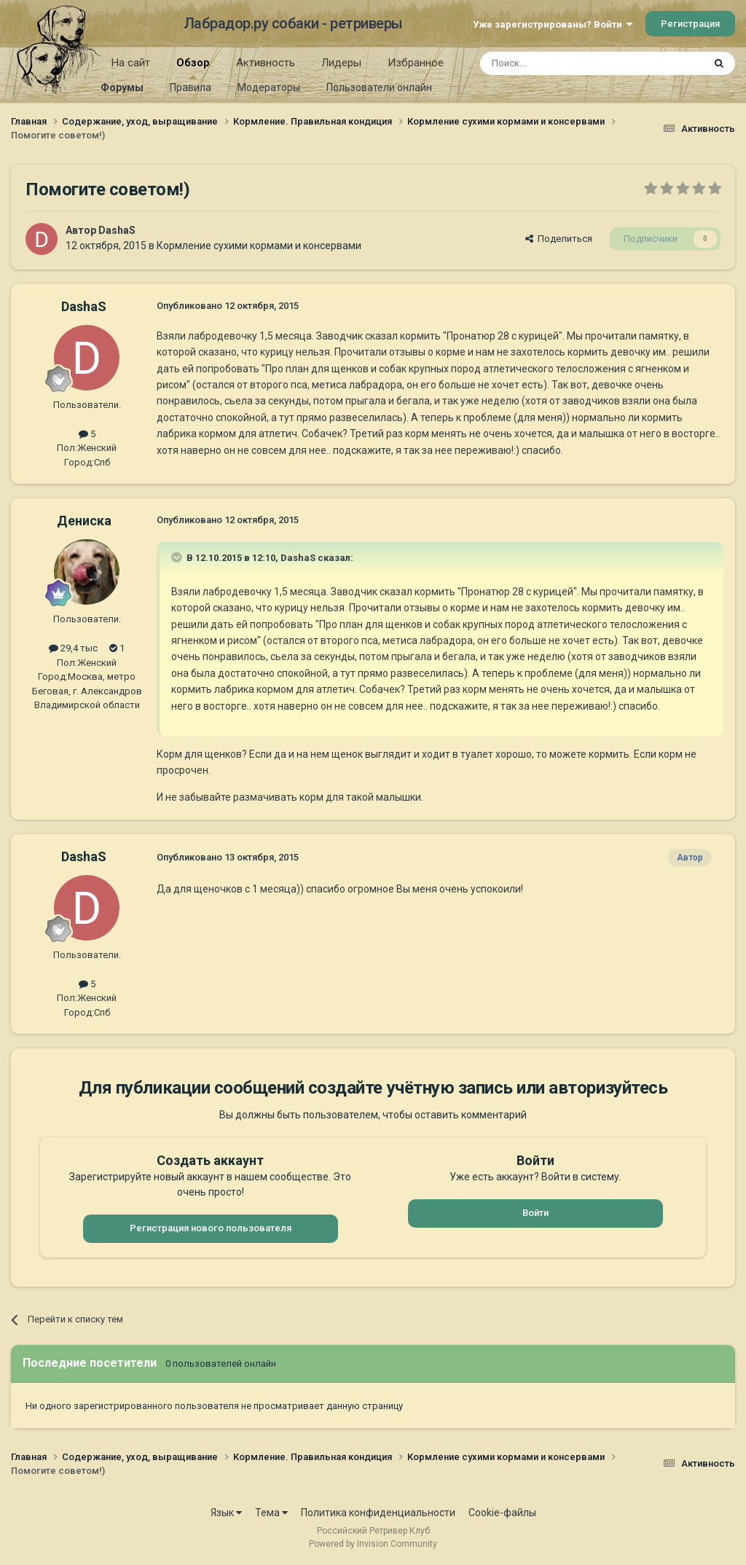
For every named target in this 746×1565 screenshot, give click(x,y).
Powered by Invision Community (373, 1544)
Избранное (416, 62)
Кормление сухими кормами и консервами (259, 245)
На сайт (130, 62)
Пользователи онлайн (379, 87)
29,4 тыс (73, 648)
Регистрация (690, 23)
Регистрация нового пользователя (210, 1228)
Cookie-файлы (502, 1512)
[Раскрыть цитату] (177, 557)
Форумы (122, 87)
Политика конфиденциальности (378, 1512)
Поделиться (558, 238)
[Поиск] (558, 63)
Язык (226, 1512)
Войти (535, 1212)
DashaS (117, 230)
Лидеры (341, 62)
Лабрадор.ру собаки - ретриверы (293, 23)
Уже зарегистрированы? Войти (552, 24)
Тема (271, 1512)
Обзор (193, 67)
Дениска (84, 520)
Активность (265, 62)
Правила (190, 87)
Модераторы (268, 87)
